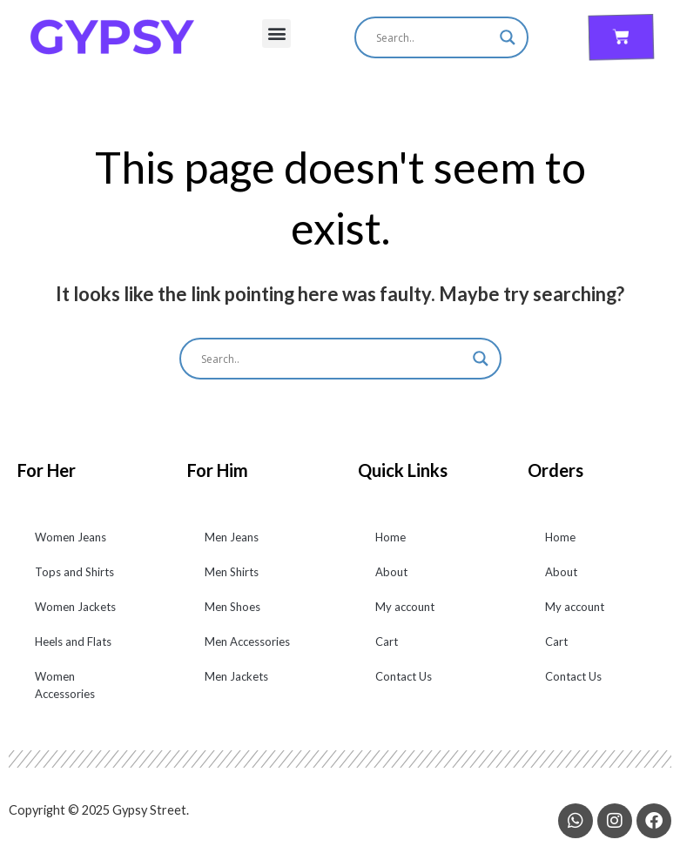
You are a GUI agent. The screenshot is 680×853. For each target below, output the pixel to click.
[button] (276, 33)
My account (404, 607)
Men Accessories (247, 641)
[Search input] (433, 37)
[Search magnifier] (507, 37)
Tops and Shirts (74, 572)
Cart (386, 641)
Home (390, 537)
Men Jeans (232, 537)
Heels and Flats (73, 641)
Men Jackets (236, 676)
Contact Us (403, 676)
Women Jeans (70, 537)
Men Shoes (232, 607)
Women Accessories (65, 685)
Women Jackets (75, 607)
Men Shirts (232, 572)
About (391, 572)
